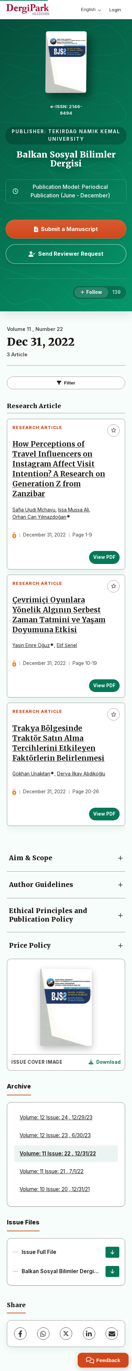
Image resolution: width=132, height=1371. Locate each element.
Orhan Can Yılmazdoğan (39, 517)
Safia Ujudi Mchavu (33, 509)
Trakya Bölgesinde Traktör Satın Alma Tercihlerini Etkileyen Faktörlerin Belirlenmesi (58, 743)
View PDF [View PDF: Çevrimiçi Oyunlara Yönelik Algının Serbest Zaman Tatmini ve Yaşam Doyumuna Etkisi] (104, 685)
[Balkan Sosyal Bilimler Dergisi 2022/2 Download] (112, 1271)
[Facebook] (20, 1333)
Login (115, 9)
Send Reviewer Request (66, 253)
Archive (19, 1086)
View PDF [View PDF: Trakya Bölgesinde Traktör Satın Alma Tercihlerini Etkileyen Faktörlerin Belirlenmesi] (104, 814)
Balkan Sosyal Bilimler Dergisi (66, 159)
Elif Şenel (67, 645)
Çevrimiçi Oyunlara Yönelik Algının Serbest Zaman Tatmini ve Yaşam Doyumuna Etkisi (59, 615)
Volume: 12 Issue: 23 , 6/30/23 (55, 1135)
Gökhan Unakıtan (31, 773)
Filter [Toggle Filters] (66, 382)
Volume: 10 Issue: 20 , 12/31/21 (55, 1189)
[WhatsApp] (43, 1333)
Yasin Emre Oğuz (31, 645)
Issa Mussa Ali (73, 509)
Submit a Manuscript (66, 229)
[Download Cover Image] (105, 1062)
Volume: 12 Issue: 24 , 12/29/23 (56, 1117)
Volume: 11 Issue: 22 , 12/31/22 (58, 1153)
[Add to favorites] (113, 430)
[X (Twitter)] (66, 1333)
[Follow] (91, 292)
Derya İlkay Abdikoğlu (81, 773)
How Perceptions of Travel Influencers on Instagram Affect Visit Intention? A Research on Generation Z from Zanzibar (58, 469)
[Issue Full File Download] (112, 1252)
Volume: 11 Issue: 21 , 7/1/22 (52, 1171)
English (91, 9)
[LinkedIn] (89, 1333)
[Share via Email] (112, 1333)
